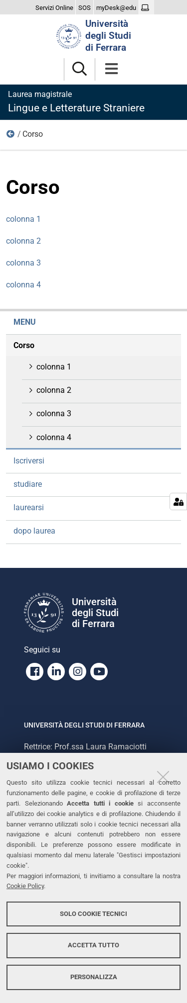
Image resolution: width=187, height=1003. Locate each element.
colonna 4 (23, 284)
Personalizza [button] (93, 977)
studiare (27, 484)
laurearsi (28, 507)
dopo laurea (34, 531)
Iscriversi (28, 460)
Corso (23, 345)
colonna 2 (23, 241)
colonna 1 (23, 219)
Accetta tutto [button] (93, 945)
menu (11, 136)
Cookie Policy (25, 886)
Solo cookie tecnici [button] (93, 913)
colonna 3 (23, 263)
